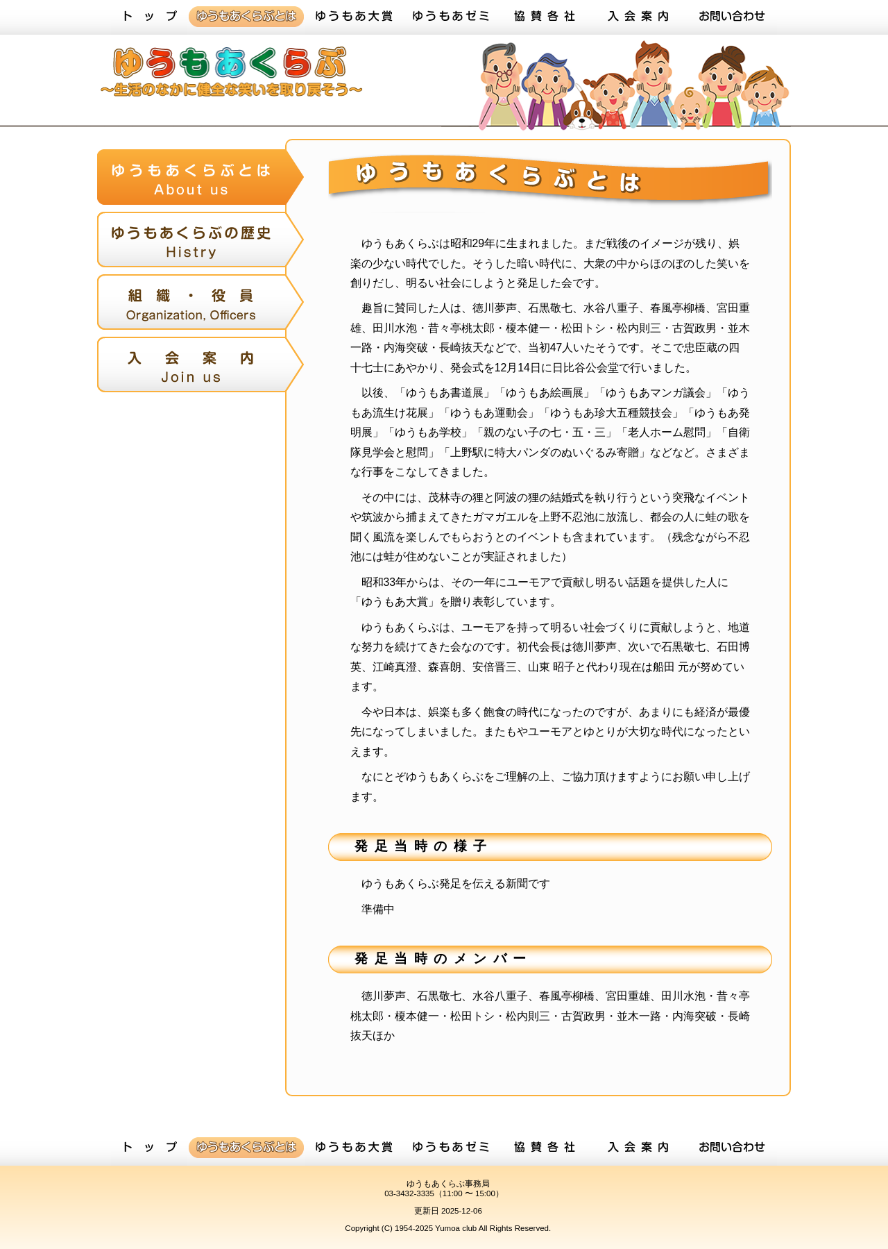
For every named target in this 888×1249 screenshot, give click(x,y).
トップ (149, 17)
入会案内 (638, 17)
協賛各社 (545, 17)
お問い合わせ (732, 17)
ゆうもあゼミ (451, 17)
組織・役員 (201, 305)
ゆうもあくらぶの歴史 (201, 243)
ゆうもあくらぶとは (246, 17)
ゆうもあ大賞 (353, 17)
